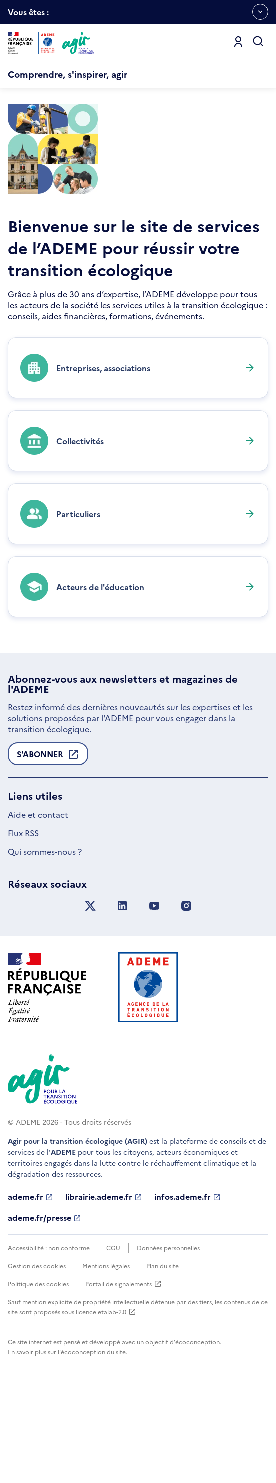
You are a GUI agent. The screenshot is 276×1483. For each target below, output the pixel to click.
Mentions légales (106, 1356)
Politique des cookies (38, 1374)
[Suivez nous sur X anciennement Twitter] (90, 996)
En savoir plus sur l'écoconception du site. (67, 1442)
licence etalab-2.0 (106, 1402)
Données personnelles (168, 1338)
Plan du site (162, 1356)
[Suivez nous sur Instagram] (186, 996)
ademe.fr (30, 1287)
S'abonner (48, 847)
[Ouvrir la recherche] (258, 42)
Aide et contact (38, 904)
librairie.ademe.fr (103, 1287)
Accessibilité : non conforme (49, 1338)
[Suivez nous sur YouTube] (154, 996)
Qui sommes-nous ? (45, 941)
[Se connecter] (238, 42)
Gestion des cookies (37, 1356)
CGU (113, 1338)
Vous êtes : (28, 15)
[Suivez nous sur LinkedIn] (122, 996)
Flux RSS (23, 923)
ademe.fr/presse (44, 1308)
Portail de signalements (123, 1374)
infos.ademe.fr (187, 1287)
